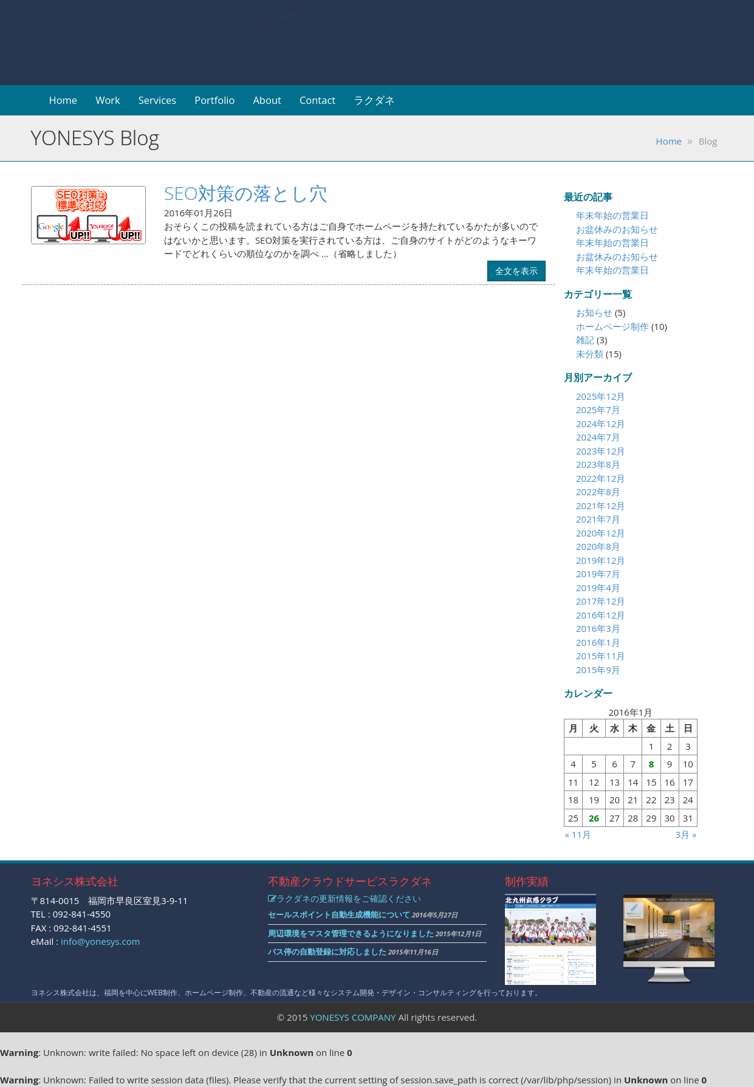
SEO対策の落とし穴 (245, 192)
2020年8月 (598, 546)
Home (63, 100)
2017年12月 (600, 601)
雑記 (585, 340)
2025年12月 (600, 396)
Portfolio (214, 100)
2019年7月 (598, 574)
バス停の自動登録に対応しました (327, 951)
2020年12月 (600, 533)
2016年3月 (598, 628)
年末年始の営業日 (612, 215)
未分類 (589, 354)
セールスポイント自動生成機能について (339, 914)
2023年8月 (598, 464)
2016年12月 (600, 615)
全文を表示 (516, 270)
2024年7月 (598, 437)
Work (107, 100)
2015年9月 (598, 670)
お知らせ (594, 312)
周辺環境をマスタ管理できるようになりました (351, 933)
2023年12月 (600, 451)
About (267, 100)
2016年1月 (598, 642)
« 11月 (578, 834)
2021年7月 (598, 519)
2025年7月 (598, 409)
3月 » (686, 834)
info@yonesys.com (100, 941)
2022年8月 (598, 491)
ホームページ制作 (612, 326)
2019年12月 (600, 560)
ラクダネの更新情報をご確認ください (344, 898)
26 (594, 818)
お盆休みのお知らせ (617, 229)
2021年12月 (600, 505)
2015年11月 (600, 656)
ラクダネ (374, 100)
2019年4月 (598, 587)
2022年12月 (600, 478)
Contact (317, 100)
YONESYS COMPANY (353, 1017)
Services (158, 100)
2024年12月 (600, 423)
